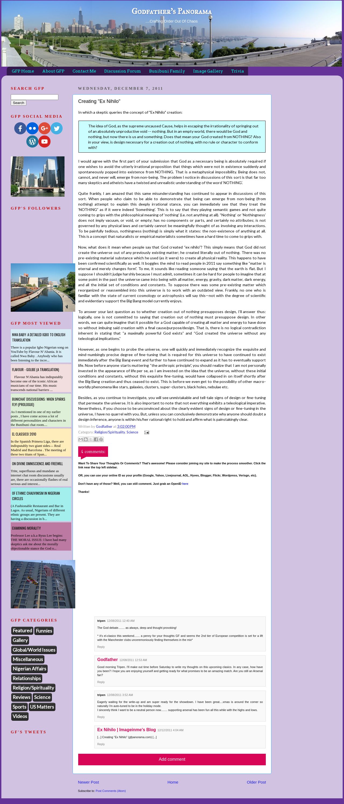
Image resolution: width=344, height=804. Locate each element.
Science (132, 432)
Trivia (237, 71)
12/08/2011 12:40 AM (121, 620)
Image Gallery (208, 71)
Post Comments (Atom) (111, 790)
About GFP (53, 71)
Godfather (107, 659)
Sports (19, 707)
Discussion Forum (122, 71)
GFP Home (23, 71)
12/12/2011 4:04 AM (170, 730)
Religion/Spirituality (110, 432)
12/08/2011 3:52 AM (120, 695)
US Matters (42, 707)
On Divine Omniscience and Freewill (37, 463)
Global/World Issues (34, 650)
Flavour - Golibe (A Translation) (35, 369)
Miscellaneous (28, 659)
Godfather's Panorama (171, 11)
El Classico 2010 (24, 434)
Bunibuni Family (167, 71)
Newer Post (88, 782)
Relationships (27, 678)
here (185, 483)
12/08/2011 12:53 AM (133, 660)
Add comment (172, 759)
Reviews (21, 697)
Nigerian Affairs (29, 669)
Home (172, 782)
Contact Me (84, 71)
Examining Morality (26, 528)
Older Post (256, 782)
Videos (20, 716)
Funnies (44, 631)
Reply (101, 646)
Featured (22, 630)
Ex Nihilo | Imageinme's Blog (126, 729)
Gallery (20, 640)
